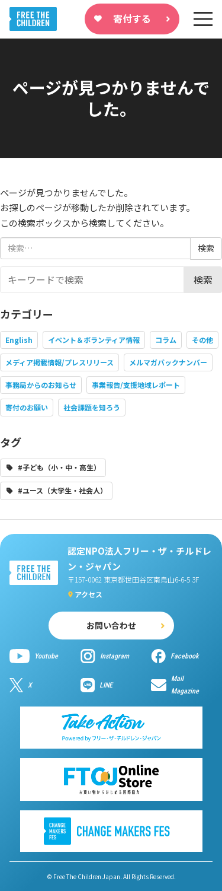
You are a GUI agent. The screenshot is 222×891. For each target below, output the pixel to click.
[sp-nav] (203, 19)
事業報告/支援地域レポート (136, 385)
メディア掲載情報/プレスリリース (59, 362)
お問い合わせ (111, 625)
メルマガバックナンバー (168, 362)
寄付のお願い (26, 407)
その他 (202, 340)
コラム (165, 340)
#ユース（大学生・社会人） (62, 490)
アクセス (88, 594)
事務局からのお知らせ (40, 385)
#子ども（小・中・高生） (59, 467)
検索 (203, 279)
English (19, 340)
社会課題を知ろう (91, 407)
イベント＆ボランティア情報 (94, 340)
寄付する (132, 18)
